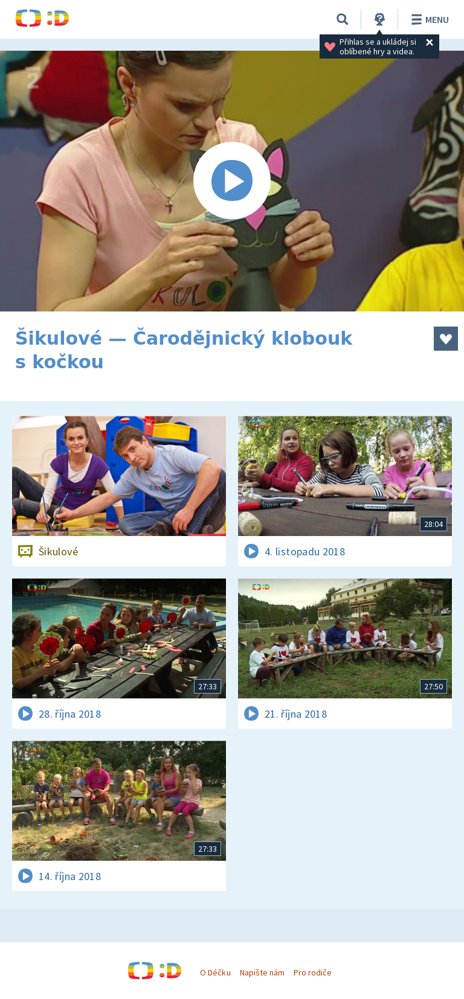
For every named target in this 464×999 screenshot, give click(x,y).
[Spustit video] (232, 181)
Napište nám (262, 972)
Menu (428, 19)
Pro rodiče (313, 972)
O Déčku (215, 972)
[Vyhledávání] (342, 19)
